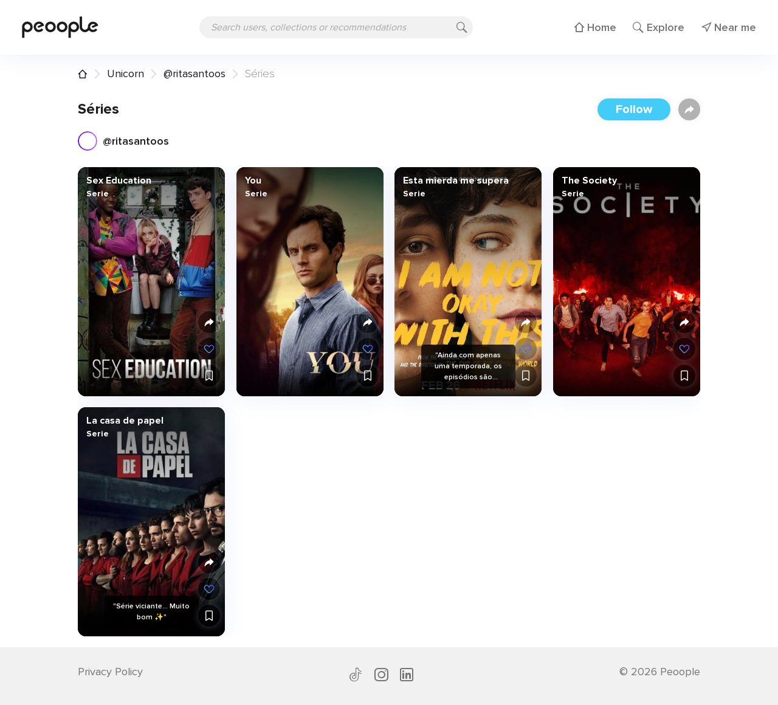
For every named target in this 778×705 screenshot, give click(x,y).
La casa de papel (125, 420)
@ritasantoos (194, 73)
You (252, 180)
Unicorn (125, 73)
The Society (588, 180)
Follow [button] (634, 109)
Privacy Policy (110, 671)
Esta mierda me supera (456, 180)
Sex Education (118, 180)
